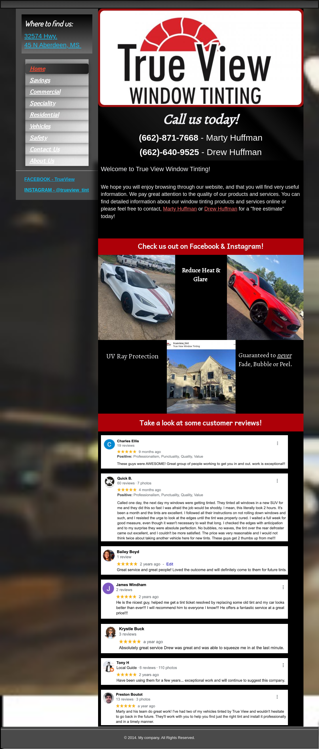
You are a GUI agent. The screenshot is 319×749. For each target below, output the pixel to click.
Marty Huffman (180, 209)
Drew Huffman (220, 209)
